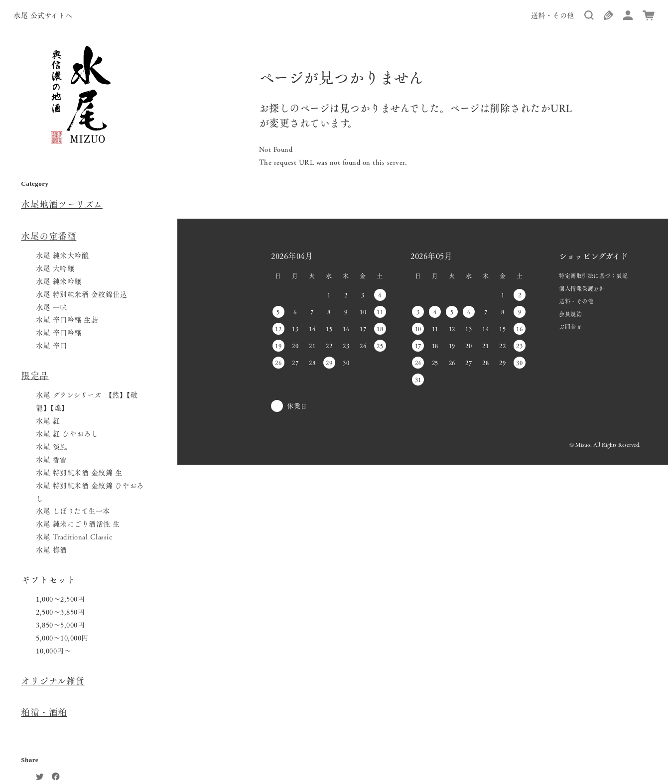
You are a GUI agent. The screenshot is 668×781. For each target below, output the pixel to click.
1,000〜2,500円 (60, 599)
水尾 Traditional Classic (74, 536)
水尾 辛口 (51, 345)
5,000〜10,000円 (62, 638)
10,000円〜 (53, 650)
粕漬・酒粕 (44, 711)
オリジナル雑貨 (53, 680)
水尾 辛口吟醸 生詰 (67, 319)
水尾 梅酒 (51, 549)
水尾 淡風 (51, 446)
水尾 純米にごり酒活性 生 (78, 523)
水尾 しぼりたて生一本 (73, 511)
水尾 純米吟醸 (59, 281)
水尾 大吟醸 (55, 268)
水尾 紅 (48, 420)
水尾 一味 (51, 307)
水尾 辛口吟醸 (59, 332)
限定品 (35, 375)
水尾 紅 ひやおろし (67, 433)
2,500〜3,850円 (60, 612)
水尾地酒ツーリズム (62, 203)
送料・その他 (552, 15)
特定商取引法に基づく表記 (593, 275)
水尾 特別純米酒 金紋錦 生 (79, 472)
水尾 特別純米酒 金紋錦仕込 (81, 294)
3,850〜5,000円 (60, 625)
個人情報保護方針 (582, 288)
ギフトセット (48, 579)
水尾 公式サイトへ (43, 15)
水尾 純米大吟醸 (62, 255)
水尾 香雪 (51, 459)
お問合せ (570, 326)
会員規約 (570, 313)
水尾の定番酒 (48, 235)
